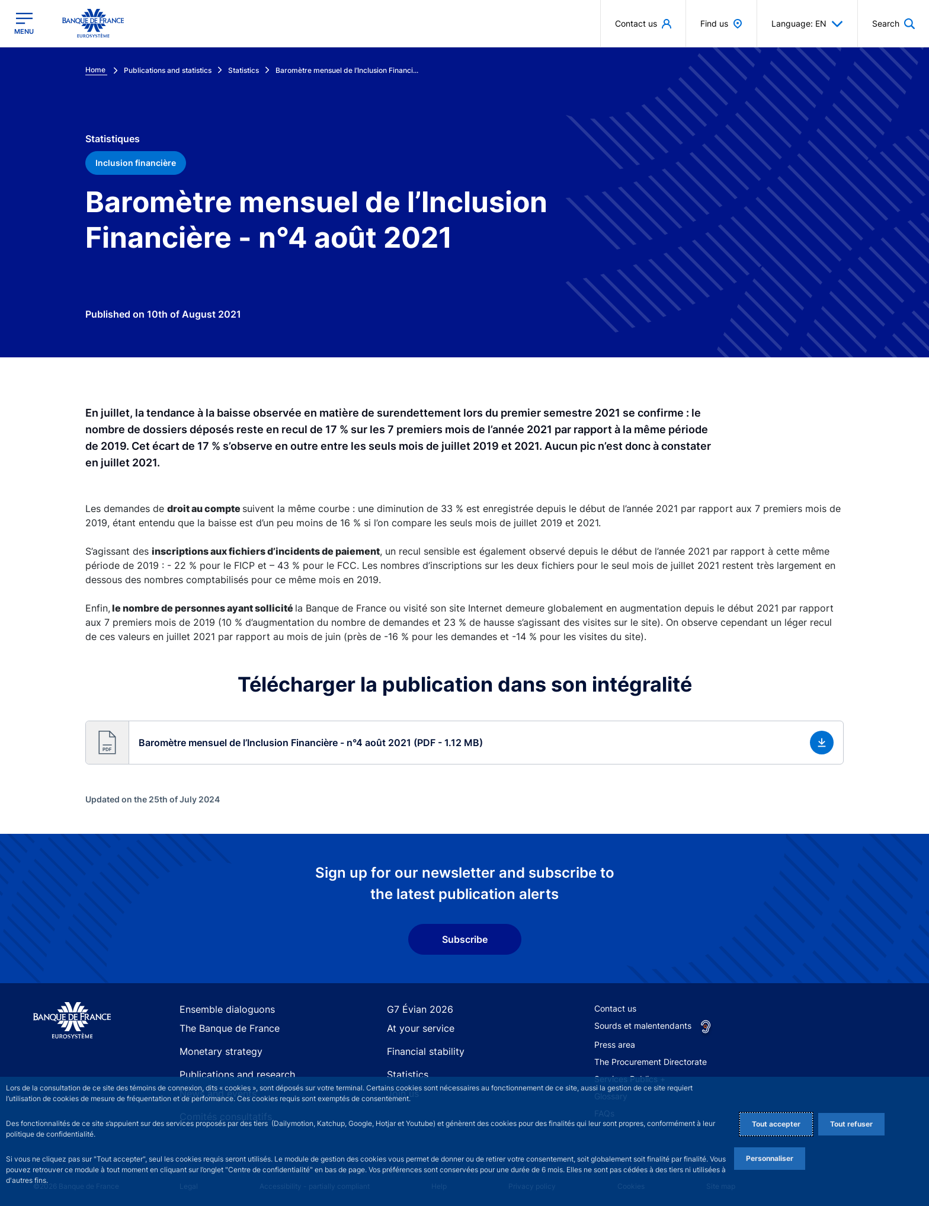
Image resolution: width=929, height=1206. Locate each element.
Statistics (404, 1071)
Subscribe (465, 939)
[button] (893, 23)
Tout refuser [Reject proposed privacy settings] (851, 1123)
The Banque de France (224, 1030)
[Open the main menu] (24, 23)
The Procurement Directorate (650, 1062)
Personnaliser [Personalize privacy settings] (769, 1158)
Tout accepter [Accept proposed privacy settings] (776, 1123)
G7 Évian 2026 (415, 1010)
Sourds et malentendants (642, 1026)
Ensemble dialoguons (220, 1010)
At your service (416, 1030)
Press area (614, 1044)
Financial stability (420, 1050)
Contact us (615, 1008)
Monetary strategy (215, 1050)
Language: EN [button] (807, 24)
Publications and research (230, 1071)
